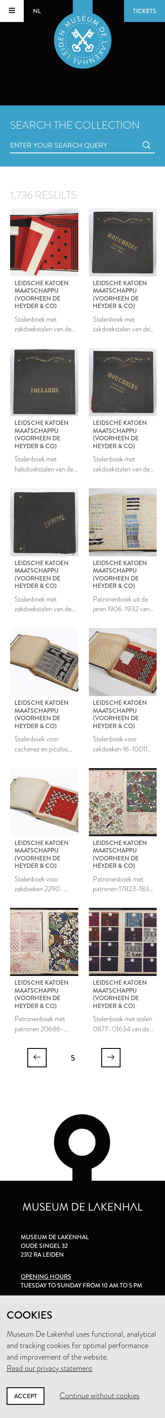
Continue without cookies (99, 1395)
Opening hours (46, 1276)
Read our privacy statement (49, 1368)
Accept (25, 1396)
